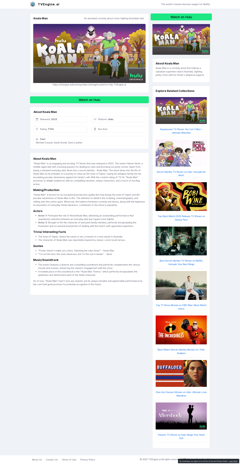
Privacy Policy (87, 459)
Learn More (233, 461)
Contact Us (52, 459)
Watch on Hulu (89, 100)
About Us (37, 459)
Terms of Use (69, 459)
